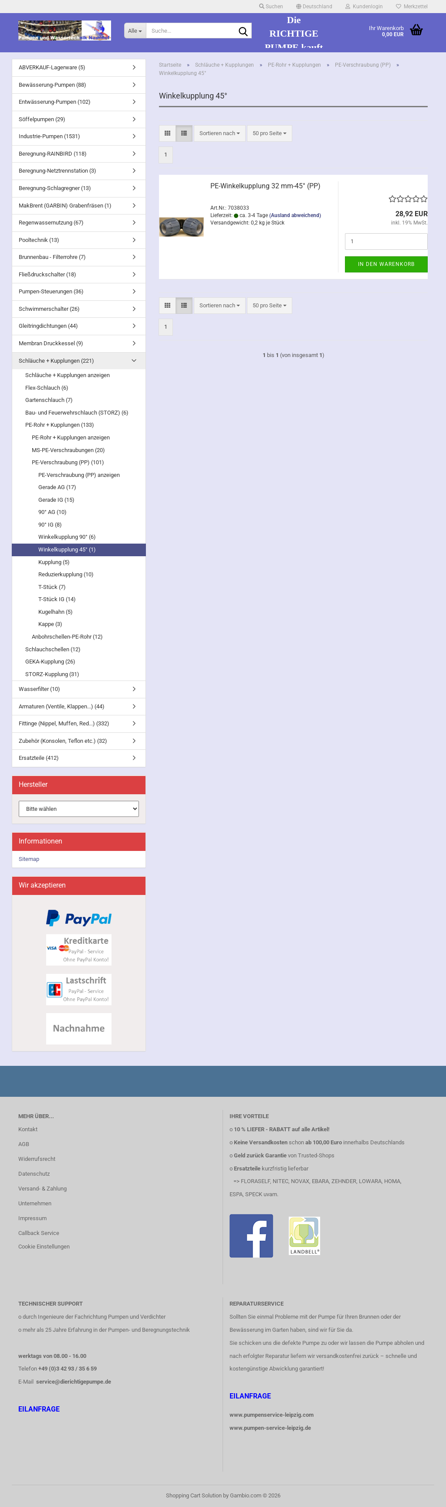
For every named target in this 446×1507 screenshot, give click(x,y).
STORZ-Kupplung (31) (52, 674)
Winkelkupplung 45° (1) (67, 549)
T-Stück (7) (52, 587)
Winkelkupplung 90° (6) (67, 537)
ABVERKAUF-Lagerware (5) (52, 67)
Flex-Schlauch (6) (46, 387)
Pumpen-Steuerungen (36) (51, 291)
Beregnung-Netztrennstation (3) (57, 170)
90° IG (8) (50, 524)
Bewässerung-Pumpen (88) (52, 85)
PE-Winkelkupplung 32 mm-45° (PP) (265, 186)
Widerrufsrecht (36, 1159)
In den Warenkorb (386, 264)
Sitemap (29, 859)
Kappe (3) (50, 624)
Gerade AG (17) (57, 487)
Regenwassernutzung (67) (51, 222)
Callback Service (38, 1233)
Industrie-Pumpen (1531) (49, 136)
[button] (314, 6)
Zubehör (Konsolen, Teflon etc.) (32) (63, 741)
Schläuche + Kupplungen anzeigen (67, 375)
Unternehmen (34, 1203)
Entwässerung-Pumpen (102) (55, 102)
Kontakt (27, 1129)
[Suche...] (135, 30)
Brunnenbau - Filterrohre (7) (52, 257)
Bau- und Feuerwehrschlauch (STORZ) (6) (76, 412)
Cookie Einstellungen (44, 1246)
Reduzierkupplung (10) (66, 574)
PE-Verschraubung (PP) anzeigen (79, 475)
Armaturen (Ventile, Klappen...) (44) (62, 706)
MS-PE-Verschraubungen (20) (68, 450)
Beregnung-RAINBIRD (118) (53, 153)
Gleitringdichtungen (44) (48, 326)
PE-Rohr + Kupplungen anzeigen (71, 437)
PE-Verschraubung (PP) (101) (68, 462)
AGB (23, 1144)
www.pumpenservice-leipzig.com (272, 1415)
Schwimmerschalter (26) (49, 309)
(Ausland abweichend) (295, 215)
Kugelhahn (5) (55, 612)
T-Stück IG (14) (57, 599)
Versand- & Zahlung (42, 1188)
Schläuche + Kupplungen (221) (56, 360)
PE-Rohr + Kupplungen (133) (59, 425)
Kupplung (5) (54, 562)
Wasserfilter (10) (39, 689)
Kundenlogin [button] (364, 6)
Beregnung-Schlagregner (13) (55, 188)
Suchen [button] (271, 6)
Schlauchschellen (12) (53, 649)
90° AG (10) (52, 512)
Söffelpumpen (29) (42, 119)
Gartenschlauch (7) (49, 400)
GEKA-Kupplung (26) (50, 661)
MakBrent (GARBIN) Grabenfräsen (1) (65, 205)
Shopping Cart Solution (194, 1495)
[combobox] (220, 133)
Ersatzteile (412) (39, 758)
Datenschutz (34, 1173)
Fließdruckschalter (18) (47, 274)
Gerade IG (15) (56, 500)
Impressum (32, 1218)
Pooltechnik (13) (39, 240)
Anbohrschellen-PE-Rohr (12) (67, 636)
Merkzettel (412, 6)
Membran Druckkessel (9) (51, 343)
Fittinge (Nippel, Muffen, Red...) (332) (64, 723)
